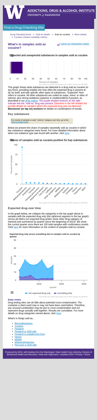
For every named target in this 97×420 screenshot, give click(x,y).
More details (81, 34)
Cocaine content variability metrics (30, 37)
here (67, 133)
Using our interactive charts (75, 43)
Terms (87, 354)
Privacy (78, 354)
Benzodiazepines (24, 323)
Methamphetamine (24, 342)
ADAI (19, 352)
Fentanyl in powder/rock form (30, 334)
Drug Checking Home (20, 34)
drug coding (31, 100)
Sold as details (43, 34)
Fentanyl (19, 328)
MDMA (18, 339)
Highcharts (53, 354)
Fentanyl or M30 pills (25, 331)
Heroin (18, 336)
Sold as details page (19, 122)
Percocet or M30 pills (26, 345)
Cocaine (19, 326)
